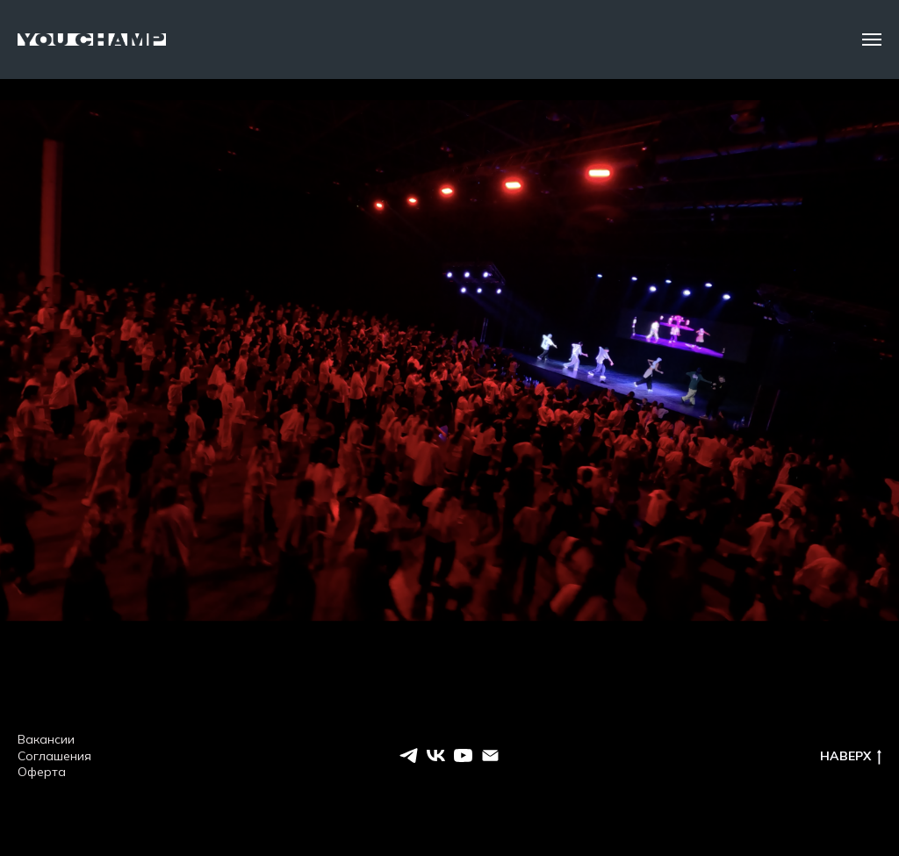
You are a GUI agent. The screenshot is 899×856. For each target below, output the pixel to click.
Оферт (38, 772)
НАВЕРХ (850, 756)
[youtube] (463, 755)
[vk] (436, 755)
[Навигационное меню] (871, 39)
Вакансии (46, 739)
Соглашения (54, 756)
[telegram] (409, 755)
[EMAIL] (490, 755)
